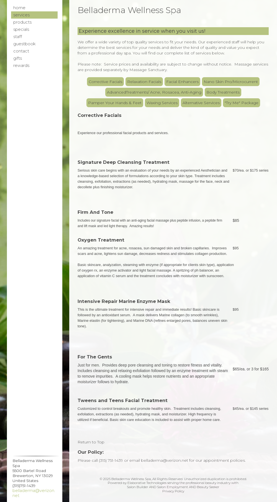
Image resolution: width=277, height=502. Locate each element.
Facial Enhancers (182, 81)
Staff (17, 36)
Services (21, 14)
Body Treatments (223, 92)
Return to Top (91, 442)
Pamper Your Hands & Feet (115, 102)
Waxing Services (162, 102)
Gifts (17, 58)
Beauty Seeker (208, 487)
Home (19, 7)
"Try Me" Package (241, 102)
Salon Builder (137, 487)
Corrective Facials (105, 81)
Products (22, 22)
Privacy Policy (173, 491)
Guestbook (24, 43)
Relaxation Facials (144, 81)
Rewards (21, 65)
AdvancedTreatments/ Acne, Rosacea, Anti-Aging (154, 92)
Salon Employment (172, 487)
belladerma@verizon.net (33, 493)
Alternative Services (201, 102)
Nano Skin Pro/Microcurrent (231, 81)
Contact (21, 51)
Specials (21, 29)
